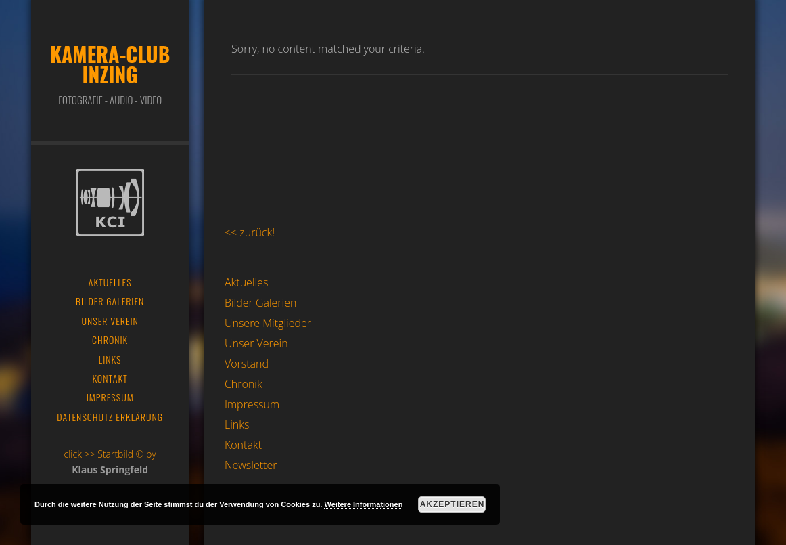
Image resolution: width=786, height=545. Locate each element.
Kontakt (243, 444)
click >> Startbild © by (110, 454)
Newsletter (251, 465)
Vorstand (247, 363)
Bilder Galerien (261, 302)
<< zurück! (250, 232)
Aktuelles (246, 282)
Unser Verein (256, 343)
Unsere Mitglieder (268, 322)
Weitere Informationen (363, 504)
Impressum (252, 404)
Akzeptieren (452, 504)
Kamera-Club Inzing (110, 64)
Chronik (243, 383)
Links (237, 424)
